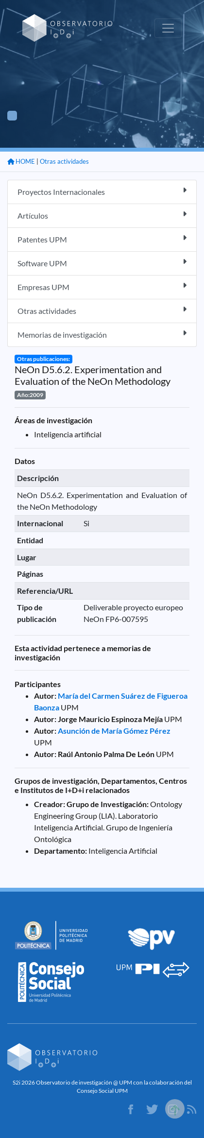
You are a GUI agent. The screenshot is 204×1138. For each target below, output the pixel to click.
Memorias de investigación (102, 334)
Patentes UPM (102, 239)
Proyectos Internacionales (102, 191)
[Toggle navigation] (168, 28)
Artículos (102, 215)
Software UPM (102, 263)
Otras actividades (64, 161)
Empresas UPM (102, 286)
